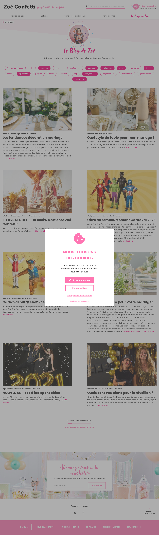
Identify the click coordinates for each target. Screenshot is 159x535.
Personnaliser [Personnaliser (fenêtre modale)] (79, 288)
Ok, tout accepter (79, 280)
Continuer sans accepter (79, 301)
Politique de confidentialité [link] (79, 295)
